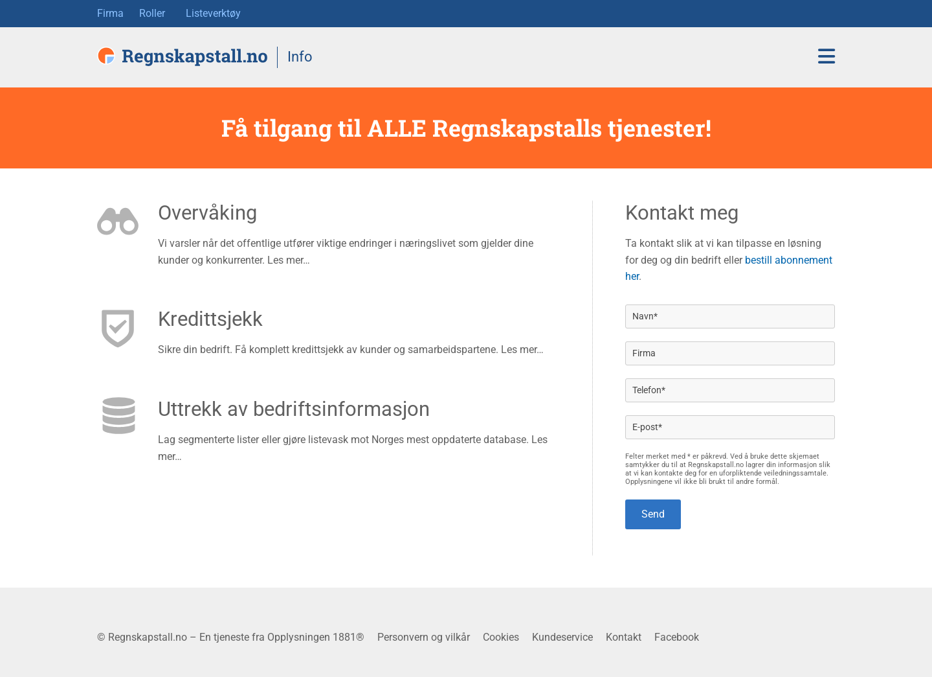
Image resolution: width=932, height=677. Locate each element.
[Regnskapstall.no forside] (182, 56)
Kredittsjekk (210, 319)
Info (300, 57)
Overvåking (207, 213)
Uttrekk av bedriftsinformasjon (294, 409)
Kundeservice (562, 637)
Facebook (676, 637)
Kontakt (623, 637)
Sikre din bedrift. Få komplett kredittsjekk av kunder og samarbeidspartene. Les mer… (351, 349)
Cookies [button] (501, 637)
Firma (110, 13)
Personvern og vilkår (423, 637)
